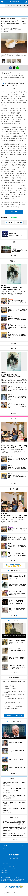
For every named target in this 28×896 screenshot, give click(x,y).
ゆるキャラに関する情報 (11, 708)
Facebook (12, 858)
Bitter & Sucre (15, 28)
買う (18, 5)
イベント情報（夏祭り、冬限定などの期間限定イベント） (14, 695)
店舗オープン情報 (9, 686)
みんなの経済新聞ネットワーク (14, 886)
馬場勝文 (19, 29)
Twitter (16, 858)
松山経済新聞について (6, 863)
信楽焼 (12, 29)
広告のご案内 (5, 872)
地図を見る (14, 211)
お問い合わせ (5, 870)
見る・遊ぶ (13, 5)
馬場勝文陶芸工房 (5, 31)
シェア (9, 217)
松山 (3, 28)
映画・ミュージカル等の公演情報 (13, 706)
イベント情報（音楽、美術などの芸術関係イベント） (14, 692)
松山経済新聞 (14, 2)
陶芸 (15, 29)
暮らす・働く (22, 5)
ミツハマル (10, 28)
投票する (9, 715)
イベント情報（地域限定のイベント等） (14, 703)
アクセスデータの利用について (8, 868)
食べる (7, 5)
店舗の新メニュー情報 (10, 688)
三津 (6, 28)
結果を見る (19, 715)
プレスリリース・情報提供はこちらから (10, 866)
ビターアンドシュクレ (5, 29)
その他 (6, 711)
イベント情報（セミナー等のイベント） (14, 699)
